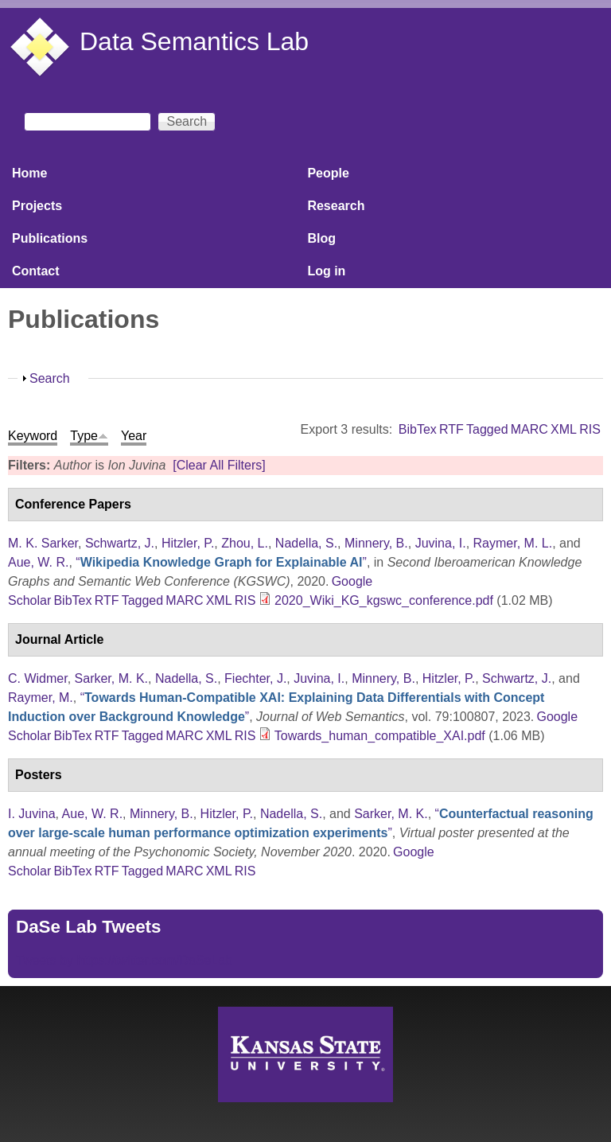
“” (221, 562)
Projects (37, 205)
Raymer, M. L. (513, 543)
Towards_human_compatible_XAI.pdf (379, 735)
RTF (451, 429)
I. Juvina (32, 813)
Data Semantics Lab (194, 41)
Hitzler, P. (188, 543)
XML (564, 429)
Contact (36, 271)
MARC (529, 429)
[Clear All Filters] (219, 465)
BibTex (418, 429)
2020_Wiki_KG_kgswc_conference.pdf (383, 600)
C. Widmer (38, 678)
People (327, 173)
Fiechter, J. (255, 678)
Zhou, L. (244, 543)
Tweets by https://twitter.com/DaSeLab (124, 960)
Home (29, 173)
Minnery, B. (376, 543)
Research (335, 205)
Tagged (487, 429)
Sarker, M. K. (111, 678)
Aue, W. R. (38, 562)
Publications (50, 238)
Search (49, 378)
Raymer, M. (40, 697)
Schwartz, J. (119, 543)
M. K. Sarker (43, 543)
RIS (590, 429)
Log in (326, 271)
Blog (321, 238)
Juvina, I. (440, 543)
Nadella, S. (306, 543)
